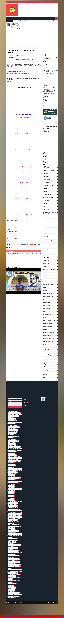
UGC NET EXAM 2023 (46, 287)
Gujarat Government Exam (47, 194)
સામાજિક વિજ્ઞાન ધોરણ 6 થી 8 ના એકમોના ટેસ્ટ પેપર (49, 370)
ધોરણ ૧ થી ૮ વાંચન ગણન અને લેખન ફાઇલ (48, 323)
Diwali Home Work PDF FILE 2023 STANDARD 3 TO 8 (14, 422)
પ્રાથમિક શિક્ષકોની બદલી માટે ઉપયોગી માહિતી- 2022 (49, 87)
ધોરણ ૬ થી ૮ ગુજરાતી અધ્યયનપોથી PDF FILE (48, 326)
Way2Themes (14, 602)
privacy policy (20, 2)
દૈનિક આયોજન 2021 (10, 543)
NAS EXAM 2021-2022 (46, 209)
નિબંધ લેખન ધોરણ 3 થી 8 (46, 329)
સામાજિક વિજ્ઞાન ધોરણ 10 (46, 369)
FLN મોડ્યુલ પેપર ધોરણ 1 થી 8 (47, 182)
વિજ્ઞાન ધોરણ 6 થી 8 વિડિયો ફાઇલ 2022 (48, 349)
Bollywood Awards (46, 167)
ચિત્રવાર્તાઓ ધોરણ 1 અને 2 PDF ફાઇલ (12, 538)
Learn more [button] (29, 616)
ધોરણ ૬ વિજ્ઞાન (45, 104)
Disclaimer (15, 2)
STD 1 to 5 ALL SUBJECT (46, 61)
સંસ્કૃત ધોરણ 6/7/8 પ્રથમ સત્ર (47, 366)
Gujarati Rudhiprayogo (47, 200)
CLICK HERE (9, 75)
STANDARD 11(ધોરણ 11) (46, 252)
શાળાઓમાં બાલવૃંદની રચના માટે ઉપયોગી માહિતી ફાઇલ (49, 355)
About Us (11, 2)
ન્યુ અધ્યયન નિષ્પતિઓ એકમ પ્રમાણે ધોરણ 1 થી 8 (49, 332)
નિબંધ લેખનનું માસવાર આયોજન (11, 554)
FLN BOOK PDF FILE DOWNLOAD (11, 425)
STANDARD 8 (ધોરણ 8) (46, 266)
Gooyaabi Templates (23, 602)
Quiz (44, 228)
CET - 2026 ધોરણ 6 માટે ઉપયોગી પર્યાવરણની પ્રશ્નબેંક (49, 170)
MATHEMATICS (45, 155)
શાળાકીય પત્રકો (45, 357)
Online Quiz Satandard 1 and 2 (47, 58)
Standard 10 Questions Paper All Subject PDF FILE (50, 249)
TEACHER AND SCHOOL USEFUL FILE (48, 276)
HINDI (43, 153)
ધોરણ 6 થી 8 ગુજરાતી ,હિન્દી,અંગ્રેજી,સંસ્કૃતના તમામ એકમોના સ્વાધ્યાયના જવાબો (17, 27)
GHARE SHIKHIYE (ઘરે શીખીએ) (11, 428)
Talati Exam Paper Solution (47, 273)
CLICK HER (8, 225)
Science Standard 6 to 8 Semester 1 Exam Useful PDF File (14, 470)
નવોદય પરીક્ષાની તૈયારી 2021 (46, 131)
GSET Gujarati (45, 191)
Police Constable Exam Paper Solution (49, 222)
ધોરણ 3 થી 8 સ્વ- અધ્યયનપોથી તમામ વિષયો (12, 23)
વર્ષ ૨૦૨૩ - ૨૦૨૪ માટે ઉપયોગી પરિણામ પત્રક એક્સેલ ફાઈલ (50, 348)
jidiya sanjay (48, 397)
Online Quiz (44, 132)
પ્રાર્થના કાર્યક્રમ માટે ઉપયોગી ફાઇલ (12, 560)
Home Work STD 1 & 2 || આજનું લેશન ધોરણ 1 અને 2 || (50, 57)
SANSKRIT (44, 161)
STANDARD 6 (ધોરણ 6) (46, 263)
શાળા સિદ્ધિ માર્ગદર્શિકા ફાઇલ (47, 354)
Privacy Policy (26, 402)
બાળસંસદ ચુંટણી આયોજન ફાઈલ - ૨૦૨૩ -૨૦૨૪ (49, 338)
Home (7, 2)
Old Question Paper (46, 219)
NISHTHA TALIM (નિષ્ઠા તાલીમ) (11, 450)
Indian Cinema (45, 206)
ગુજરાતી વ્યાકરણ (45, 100)
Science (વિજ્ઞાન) (46, 234)
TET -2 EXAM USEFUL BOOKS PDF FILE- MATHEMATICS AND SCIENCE (14, 514)
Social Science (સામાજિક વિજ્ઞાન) (48, 240)
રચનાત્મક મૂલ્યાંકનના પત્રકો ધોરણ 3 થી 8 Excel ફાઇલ (14, 566)
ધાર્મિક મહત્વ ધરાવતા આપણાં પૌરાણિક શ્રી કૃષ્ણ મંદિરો (49, 320)
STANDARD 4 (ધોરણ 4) (46, 260)
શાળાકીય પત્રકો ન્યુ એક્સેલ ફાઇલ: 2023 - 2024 (13, 580)
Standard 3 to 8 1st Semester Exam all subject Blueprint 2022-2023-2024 (14, 489)
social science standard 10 (11, 473)
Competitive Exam (46, 176)
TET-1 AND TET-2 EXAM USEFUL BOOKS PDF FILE (49, 284)
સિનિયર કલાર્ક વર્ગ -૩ (46, 374)
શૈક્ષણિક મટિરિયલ (45, 360)
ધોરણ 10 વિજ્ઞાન (9, 549)
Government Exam (46, 188)
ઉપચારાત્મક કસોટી (10, 523)
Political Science (45, 159)
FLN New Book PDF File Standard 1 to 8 (49, 185)
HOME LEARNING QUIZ (46, 203)
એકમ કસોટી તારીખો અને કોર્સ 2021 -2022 (48, 296)
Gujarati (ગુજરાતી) (10, 434)
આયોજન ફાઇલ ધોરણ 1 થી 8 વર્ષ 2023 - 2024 (48, 293)
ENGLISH (44, 154)
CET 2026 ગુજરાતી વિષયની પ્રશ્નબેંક (47, 173)
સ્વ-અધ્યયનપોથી (16, 596)
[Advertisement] (41, 10)
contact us (25, 405)
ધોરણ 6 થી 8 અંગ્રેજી (10, 552)
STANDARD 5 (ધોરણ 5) (10, 493)
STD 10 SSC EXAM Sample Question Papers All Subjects (14, 501)
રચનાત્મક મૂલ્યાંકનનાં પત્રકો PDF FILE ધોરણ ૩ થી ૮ (49, 341)
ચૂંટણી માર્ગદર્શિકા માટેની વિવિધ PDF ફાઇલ (48, 314)
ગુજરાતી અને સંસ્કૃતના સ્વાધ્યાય (47, 305)
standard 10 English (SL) (11, 479)
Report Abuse (45, 134)
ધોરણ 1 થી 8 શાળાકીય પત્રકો (11, 26)
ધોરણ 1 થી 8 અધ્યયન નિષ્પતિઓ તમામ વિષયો (13, 24)
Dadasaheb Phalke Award (47, 179)
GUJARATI (44, 162)
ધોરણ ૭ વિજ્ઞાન (45, 105)
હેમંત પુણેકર (13, 597)
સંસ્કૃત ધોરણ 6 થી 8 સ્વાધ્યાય (47, 364)
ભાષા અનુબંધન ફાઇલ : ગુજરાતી (11, 563)
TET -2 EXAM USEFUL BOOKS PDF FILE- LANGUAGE (14, 512)
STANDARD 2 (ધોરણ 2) (46, 255)
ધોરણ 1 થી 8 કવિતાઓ (10, 546)
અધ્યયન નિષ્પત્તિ (45, 290)
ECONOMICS (44, 158)
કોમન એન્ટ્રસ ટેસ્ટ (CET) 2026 (47, 302)
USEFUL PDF (16, 518)
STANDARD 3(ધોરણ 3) (10, 490)
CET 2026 (9, 414)
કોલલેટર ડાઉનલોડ (45, 55)
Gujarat (15, 431)
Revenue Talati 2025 (10, 462)
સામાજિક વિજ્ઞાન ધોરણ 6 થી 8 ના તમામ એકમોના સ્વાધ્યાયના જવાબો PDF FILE (14, 594)
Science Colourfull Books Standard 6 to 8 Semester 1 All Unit (14, 469)
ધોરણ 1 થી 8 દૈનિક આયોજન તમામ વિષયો (12, 25)
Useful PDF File (45, 54)
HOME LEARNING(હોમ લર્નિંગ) (21, 55)
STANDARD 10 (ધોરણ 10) (11, 476)
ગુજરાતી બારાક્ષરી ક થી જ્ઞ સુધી (47, 308)
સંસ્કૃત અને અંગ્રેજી (46, 363)
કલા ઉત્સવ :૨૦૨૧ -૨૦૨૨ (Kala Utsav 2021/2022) (13, 526)
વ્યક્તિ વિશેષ (44, 101)
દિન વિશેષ (45, 317)
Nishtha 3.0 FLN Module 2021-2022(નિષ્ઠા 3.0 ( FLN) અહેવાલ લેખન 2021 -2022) (14, 448)
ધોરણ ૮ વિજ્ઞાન (45, 106)
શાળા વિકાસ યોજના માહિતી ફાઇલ (16, 574)
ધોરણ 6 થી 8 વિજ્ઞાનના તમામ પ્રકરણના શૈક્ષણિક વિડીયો (14, 28)
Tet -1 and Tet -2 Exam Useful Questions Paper (50, 279)
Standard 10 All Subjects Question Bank (49, 246)
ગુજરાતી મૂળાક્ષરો (18, 535)
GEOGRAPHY (45, 160)
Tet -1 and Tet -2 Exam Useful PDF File (13, 509)
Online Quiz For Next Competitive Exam (48, 56)
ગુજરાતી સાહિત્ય (45, 311)
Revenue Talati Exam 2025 (47, 231)
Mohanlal (15, 445)
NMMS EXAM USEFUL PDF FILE (11, 451)
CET (16, 411)
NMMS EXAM (45, 216)
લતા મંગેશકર (45, 344)
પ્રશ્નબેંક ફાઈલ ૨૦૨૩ (10, 557)
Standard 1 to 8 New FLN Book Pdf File (12, 29)
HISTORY (44, 157)
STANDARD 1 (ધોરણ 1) (46, 243)
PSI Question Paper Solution (48, 225)
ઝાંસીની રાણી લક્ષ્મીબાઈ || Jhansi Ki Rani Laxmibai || (14, 267)
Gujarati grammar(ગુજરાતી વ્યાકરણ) (48, 197)
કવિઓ (44, 299)
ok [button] (61, 616)
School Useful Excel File (11, 465)
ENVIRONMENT (45, 156)
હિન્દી (44, 377)
